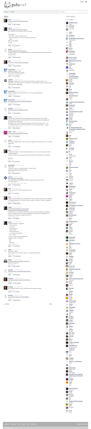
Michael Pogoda (73, 121)
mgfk (70, 224)
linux (19, 135)
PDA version (34, 424)
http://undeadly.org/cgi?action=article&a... (18, 29)
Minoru (71, 339)
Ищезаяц (71, 288)
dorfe (70, 41)
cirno (70, 157)
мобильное (13, 201)
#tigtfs (9, 45)
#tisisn (9, 113)
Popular (12, 11)
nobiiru (71, 48)
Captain (71, 320)
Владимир (72, 323)
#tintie (9, 24)
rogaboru (10, 79)
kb (69, 151)
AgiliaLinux (72, 348)
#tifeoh (9, 203)
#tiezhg (10, 104)
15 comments (17, 256)
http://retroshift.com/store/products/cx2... (17, 51)
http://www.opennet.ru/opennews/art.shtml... (18, 210)
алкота (71, 259)
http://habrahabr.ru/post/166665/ (15, 178)
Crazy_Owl (71, 266)
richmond (10, 278)
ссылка (12, 171)
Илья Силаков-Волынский (76, 278)
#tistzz (9, 136)
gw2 (11, 290)
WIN (9, 171)
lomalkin (71, 379)
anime (9, 254)
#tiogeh (10, 283)
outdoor (17, 126)
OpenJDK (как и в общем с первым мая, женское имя (76, 375)
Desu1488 (71, 148)
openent (10, 44)
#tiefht (9, 76)
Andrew (71, 326)
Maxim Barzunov (73, 221)
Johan (70, 253)
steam (12, 183)
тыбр (9, 159)
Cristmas (71, 272)
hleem (70, 404)
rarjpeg (71, 231)
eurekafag (71, 25)
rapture (10, 28)
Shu (70, 398)
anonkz (71, 304)
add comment (16, 24)
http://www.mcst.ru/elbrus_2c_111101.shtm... (18, 208)
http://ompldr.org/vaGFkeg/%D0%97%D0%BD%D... (20, 101)
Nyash (70, 282)
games (25, 183)
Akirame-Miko (72, 301)
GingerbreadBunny (74, 76)
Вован (70, 371)
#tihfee (9, 246)
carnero (71, 183)
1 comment (15, 193)
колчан (11, 74)
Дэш (70, 124)
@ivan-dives (19, 84)
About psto (13, 424)
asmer (70, 32)
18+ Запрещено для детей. (76, 111)
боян (16, 244)
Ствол (70, 108)
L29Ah (70, 391)
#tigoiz (9, 57)
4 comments (16, 76)
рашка (14, 216)
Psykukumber (11, 69)
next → (51, 303)
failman (10, 49)
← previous (6, 303)
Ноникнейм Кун (73, 345)
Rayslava (10, 108)
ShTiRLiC (71, 316)
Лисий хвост (72, 192)
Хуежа (70, 154)
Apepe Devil (72, 64)
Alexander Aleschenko (74, 269)
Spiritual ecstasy (73, 22)
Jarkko (71, 275)
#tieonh (10, 96)
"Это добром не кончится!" (76, 205)
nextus (71, 79)
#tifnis (9, 193)
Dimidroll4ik (72, 237)
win (12, 22)
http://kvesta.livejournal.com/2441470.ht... (18, 170)
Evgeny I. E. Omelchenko (75, 361)
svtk (70, 164)
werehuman (72, 208)
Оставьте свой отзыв (82, 424)
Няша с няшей (73, 57)
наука (9, 135)
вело (12, 55)
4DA (70, 135)
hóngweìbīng (72, 250)
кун (11, 244)
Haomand (71, 83)
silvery (70, 199)
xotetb (9, 140)
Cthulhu (71, 329)
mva (70, 313)
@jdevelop (10, 81)
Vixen (70, 410)
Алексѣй (71, 336)
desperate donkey (73, 167)
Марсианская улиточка (75, 60)
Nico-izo (10, 176)
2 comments (15, 45)
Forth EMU (71, 240)
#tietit (9, 87)
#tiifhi (9, 173)
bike (9, 55)
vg (8, 290)
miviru (70, 189)
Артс (70, 170)
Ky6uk (70, 297)
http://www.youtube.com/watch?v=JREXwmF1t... (19, 280)
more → (47, 124)
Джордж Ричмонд (73, 92)
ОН (15, 183)
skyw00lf (71, 358)
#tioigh (9, 291)
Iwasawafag (72, 51)
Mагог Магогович (73, 95)
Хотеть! (71, 161)
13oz (70, 246)
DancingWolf (11, 165)
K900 (70, 45)
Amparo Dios (72, 186)
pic (9, 273)
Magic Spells (72, 367)
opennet (10, 216)
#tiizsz (9, 184)
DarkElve (71, 256)
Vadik (70, 262)
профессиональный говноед (76, 102)
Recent (7, 11)
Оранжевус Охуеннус (74, 243)
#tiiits (9, 161)
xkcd (9, 22)
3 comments (16, 104)
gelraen (71, 211)
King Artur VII (72, 202)
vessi (70, 173)
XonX (9, 19)
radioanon (10, 94)
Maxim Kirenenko (73, 388)
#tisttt (9, 128)
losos (14, 126)
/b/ (8, 74)
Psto (9, 428)
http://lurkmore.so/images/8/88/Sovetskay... (18, 133)
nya (70, 86)
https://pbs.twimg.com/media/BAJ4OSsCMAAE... (19, 271)
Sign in (82, 1)
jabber (9, 131)
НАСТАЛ (19, 183)
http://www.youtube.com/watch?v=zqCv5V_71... (19, 261)
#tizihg (9, 300)
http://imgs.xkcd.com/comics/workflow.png (18, 21)
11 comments (16, 161)
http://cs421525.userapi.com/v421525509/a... (19, 297)
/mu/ (9, 281)
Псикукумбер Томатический (76, 38)
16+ (70, 67)
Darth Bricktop (72, 215)
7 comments (16, 136)
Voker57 (71, 176)
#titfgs (9, 274)
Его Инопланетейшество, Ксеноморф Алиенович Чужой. (77, 128)
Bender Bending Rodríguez (76, 401)
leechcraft (20, 74)
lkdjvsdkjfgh (72, 307)
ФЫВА (71, 294)
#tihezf (9, 218)
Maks (70, 355)
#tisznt (9, 146)
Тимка (70, 227)
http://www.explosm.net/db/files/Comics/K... (18, 110)
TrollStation (72, 141)
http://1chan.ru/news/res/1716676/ (16, 72)
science (13, 135)
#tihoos (10, 256)
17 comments (16, 146)
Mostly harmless (73, 138)
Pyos (14, 131)
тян (9, 244)
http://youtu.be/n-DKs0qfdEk (21, 62)
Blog (19, 424)
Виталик (71, 394)
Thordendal (72, 105)
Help (28, 424)
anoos (70, 382)
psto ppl (10, 126)
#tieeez (10, 65)
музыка (10, 64)
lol (14, 74)
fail (11, 191)
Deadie (10, 259)
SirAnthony (72, 35)
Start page (6, 424)
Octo (70, 145)
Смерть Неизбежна (74, 342)
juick (9, 86)
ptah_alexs (72, 332)
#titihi (9, 266)
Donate (23, 424)
